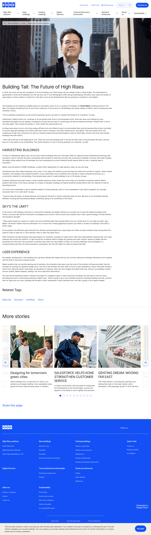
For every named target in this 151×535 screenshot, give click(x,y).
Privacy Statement (94, 521)
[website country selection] (107, 5)
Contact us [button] (142, 5)
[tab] (60, 398)
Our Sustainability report (47, 508)
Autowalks (42, 454)
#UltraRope (30, 300)
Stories (24, 23)
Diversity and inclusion (46, 496)
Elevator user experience (84, 450)
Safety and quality (45, 504)
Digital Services (8, 468)
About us (6, 487)
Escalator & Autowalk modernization (87, 462)
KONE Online (95, 5)
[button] (11, 13)
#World (40, 300)
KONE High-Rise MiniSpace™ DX (12, 454)
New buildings (45, 441)
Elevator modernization (83, 458)
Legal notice (55, 521)
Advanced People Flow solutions (49, 458)
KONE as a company (9, 492)
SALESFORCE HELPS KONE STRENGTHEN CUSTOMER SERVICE (74, 377)
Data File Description (73, 521)
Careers (4, 496)
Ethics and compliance (46, 500)
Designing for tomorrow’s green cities (28, 375)
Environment (43, 492)
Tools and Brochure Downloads (52, 468)
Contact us (5, 500)
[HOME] (4, 23)
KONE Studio (84, 5)
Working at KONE (132, 450)
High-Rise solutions (10, 441)
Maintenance (80, 454)
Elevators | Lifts (44, 446)
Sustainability (44, 487)
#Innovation (18, 300)
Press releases (80, 477)
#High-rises (6, 300)
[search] (123, 5)
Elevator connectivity (82, 446)
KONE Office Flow (8, 446)
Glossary (42, 477)
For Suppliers (131, 453)
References (79, 481)
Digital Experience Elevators (11, 450)
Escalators (42, 450)
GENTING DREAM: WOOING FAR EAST (118, 375)
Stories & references (13, 23)
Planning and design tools (47, 473)
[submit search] (130, 5)
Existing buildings (83, 441)
